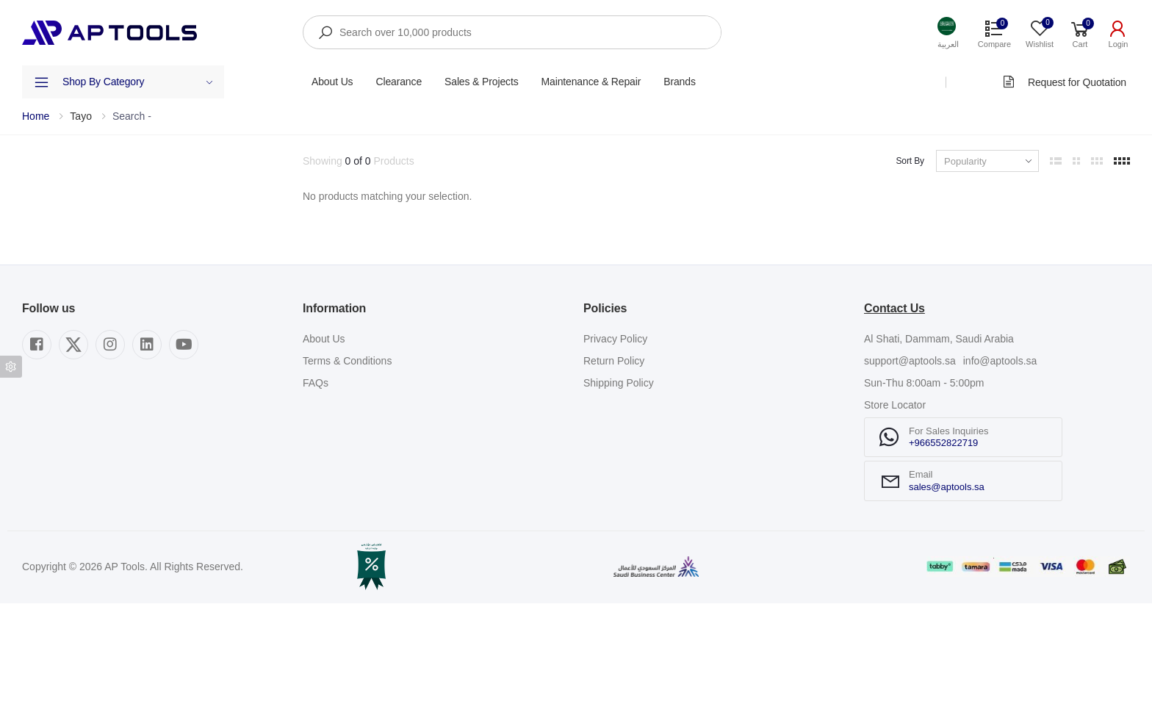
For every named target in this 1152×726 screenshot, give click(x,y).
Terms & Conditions (347, 483)
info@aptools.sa (1000, 483)
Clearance (398, 81)
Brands (679, 81)
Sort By (910, 161)
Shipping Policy (618, 505)
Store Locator (895, 527)
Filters (35, 161)
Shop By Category (137, 81)
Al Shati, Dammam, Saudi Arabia (939, 461)
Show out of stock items (96, 339)
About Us (332, 81)
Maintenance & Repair (591, 81)
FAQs (315, 505)
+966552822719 (943, 565)
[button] (948, 32)
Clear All (271, 161)
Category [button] (42, 209)
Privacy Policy (615, 461)
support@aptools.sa (910, 483)
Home (35, 116)
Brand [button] (35, 250)
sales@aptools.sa (946, 609)
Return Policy (613, 483)
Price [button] (33, 292)
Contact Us (894, 431)
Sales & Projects (481, 81)
